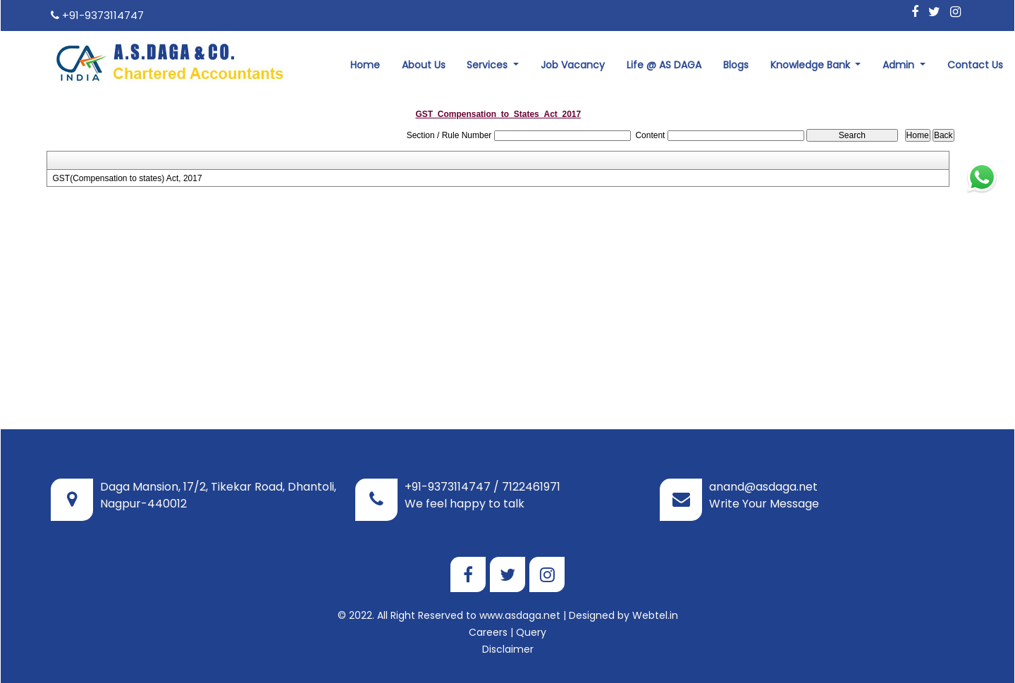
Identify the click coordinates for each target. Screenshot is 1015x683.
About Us (423, 65)
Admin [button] (899, 65)
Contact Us (975, 65)
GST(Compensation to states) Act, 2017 (127, 178)
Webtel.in (655, 615)
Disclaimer (508, 649)
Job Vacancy (573, 65)
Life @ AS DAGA (664, 65)
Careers (488, 632)
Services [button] (488, 65)
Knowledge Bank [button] (811, 65)
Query (531, 632)
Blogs (736, 65)
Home (365, 65)
